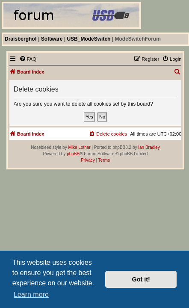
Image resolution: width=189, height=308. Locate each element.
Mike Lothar (79, 147)
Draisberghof (21, 39)
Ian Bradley (149, 147)
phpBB (73, 153)
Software (52, 39)
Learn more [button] (31, 294)
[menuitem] (27, 59)
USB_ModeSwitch (88, 39)
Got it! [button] (141, 279)
